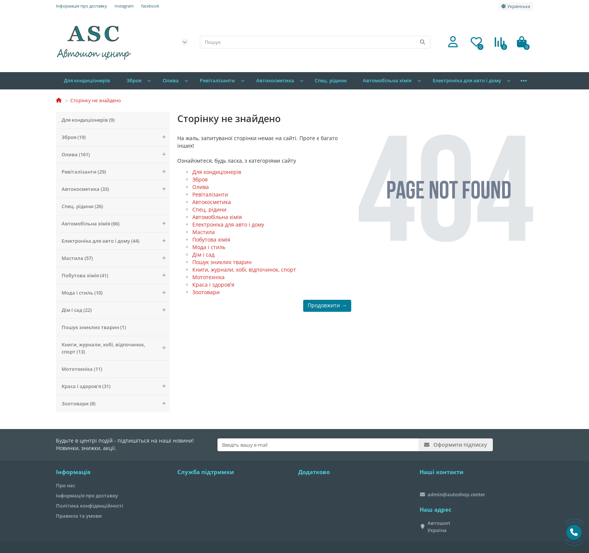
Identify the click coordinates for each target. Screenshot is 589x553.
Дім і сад (203, 254)
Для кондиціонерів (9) (88, 119)
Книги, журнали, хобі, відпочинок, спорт (244, 269)
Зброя (134, 80)
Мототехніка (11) (82, 369)
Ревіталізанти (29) (116, 172)
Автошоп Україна (438, 526)
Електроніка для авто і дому (467, 80)
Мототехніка (208, 277)
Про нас (65, 485)
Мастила (203, 232)
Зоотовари (206, 292)
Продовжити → (327, 305)
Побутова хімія (211, 239)
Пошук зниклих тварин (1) (94, 327)
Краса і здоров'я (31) (116, 386)
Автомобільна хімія (387, 80)
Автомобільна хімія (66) (116, 224)
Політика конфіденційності (89, 505)
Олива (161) (116, 155)
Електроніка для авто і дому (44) (116, 241)
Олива (171, 80)
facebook (150, 6)
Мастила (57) (116, 258)
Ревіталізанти (217, 80)
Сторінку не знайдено (95, 100)
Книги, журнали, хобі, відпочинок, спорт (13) (116, 348)
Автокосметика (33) (116, 189)
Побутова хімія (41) (116, 275)
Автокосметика (275, 80)
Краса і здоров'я (213, 284)
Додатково (314, 472)
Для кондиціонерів (87, 80)
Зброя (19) (116, 137)
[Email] (317, 444)
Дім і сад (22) (116, 310)
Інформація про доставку (81, 6)
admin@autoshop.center (456, 494)
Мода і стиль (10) (116, 293)
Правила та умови (79, 515)
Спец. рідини (331, 80)
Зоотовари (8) (116, 404)
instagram (124, 6)
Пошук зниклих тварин (222, 262)
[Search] (315, 42)
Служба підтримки (205, 472)
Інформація (73, 472)
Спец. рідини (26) (82, 206)
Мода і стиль (208, 247)
